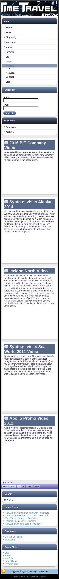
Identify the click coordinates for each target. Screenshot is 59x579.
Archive (10, 132)
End (37, 486)
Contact (10, 77)
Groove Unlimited (13, 537)
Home (9, 27)
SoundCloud (11, 561)
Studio (11, 72)
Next (29, 486)
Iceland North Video (28, 271)
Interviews (11, 42)
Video (9, 61)
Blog (8, 82)
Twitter (8, 555)
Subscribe (10, 113)
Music (9, 47)
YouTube (9, 558)
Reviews (10, 52)
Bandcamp (10, 539)
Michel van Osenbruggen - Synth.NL (33, 576)
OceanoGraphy (11, 229)
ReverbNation (11, 563)
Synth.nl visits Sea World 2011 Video (25, 349)
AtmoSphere (10, 300)
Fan (10, 69)
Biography (11, 37)
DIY (7, 57)
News (8, 32)
